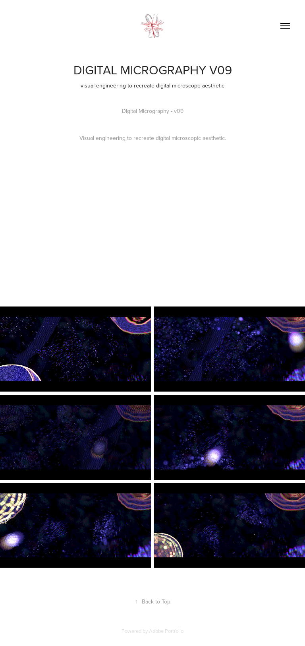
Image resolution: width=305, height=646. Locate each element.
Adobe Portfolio (166, 630)
